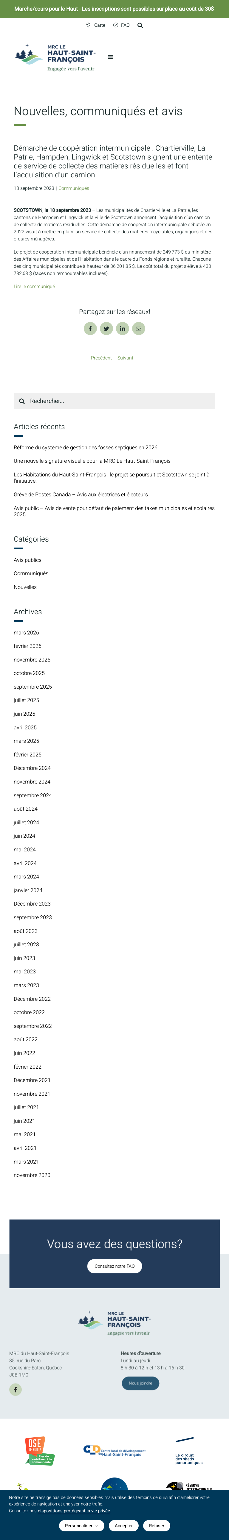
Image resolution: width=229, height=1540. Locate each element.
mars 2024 (26, 877)
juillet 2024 (26, 823)
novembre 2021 (32, 1094)
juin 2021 (24, 1121)
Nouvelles (25, 587)
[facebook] (15, 1393)
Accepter (124, 1525)
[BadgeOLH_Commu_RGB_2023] (40, 1438)
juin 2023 (24, 958)
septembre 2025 (33, 687)
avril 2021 (25, 1148)
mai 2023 (25, 972)
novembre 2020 (32, 1175)
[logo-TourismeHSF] (114, 1481)
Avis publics (27, 560)
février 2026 (27, 646)
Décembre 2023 (32, 904)
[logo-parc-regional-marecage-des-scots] (40, 1489)
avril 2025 (25, 728)
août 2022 (26, 1040)
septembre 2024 (33, 796)
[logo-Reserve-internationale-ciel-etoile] (189, 1487)
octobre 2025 (29, 673)
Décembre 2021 (32, 1080)
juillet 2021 (26, 1107)
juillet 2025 (26, 700)
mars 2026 (26, 633)
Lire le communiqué (34, 286)
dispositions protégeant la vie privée (74, 1511)
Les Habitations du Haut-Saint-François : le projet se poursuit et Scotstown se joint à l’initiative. (112, 478)
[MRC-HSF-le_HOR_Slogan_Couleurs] (118, 1308)
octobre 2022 (29, 1013)
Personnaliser (81, 1525)
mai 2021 (25, 1135)
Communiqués (73, 188)
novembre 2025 (32, 660)
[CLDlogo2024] (114, 1447)
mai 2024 (25, 850)
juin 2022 (24, 1053)
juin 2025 (24, 714)
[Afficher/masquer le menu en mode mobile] (111, 57)
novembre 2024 (32, 782)
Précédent (101, 358)
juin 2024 (24, 836)
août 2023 (26, 931)
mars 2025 (26, 741)
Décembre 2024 (32, 768)
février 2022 (27, 1067)
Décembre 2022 (32, 999)
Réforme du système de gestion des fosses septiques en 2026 (85, 448)
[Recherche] (22, 401)
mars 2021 (26, 1162)
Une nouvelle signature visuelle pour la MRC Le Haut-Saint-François (92, 461)
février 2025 (27, 755)
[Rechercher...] (114, 401)
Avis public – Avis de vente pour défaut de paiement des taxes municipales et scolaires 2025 (114, 511)
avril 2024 (25, 863)
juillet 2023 (26, 945)
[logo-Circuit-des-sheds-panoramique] (189, 1442)
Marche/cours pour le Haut (46, 9)
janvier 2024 (28, 891)
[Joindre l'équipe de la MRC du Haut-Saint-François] (141, 1386)
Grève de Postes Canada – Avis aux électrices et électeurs (81, 495)
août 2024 (26, 809)
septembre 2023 (33, 918)
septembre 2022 (33, 1026)
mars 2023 (26, 985)
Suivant (125, 358)
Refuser (156, 1525)
